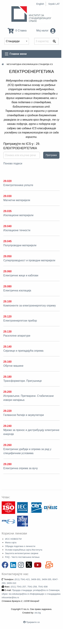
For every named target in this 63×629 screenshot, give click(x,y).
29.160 (7, 361)
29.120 (7, 316)
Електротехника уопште (18, 185)
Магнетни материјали (16, 200)
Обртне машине (13, 365)
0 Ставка (17, 30)
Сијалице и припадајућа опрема (23, 350)
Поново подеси (12, 163)
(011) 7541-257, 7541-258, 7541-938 (29, 586)
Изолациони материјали (18, 215)
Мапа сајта (10, 542)
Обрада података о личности (20, 546)
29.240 (7, 426)
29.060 (7, 271)
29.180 (7, 376)
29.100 (7, 301)
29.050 (7, 256)
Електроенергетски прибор (20, 320)
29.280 (7, 464)
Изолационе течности (16, 230)
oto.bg (37, 612)
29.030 (7, 196)
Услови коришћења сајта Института (23, 549)
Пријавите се (33, 622)
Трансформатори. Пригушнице (22, 380)
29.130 (7, 331)
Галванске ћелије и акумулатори (23, 415)
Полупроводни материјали (19, 245)
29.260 (7, 445)
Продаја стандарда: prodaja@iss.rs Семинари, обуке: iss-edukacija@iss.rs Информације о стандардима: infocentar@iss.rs (31, 594)
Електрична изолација (17, 290)
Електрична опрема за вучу (20, 468)
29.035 (7, 211)
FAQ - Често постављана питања (22, 557)
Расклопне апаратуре (16, 335)
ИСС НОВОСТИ (13, 539)
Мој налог (45, 30)
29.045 (7, 241)
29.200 (7, 391)
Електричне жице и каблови (20, 275)
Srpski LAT (54, 4)
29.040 (7, 226)
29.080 (7, 286)
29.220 (7, 410)
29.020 (7, 181)
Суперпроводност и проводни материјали (29, 260)
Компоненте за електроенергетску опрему (29, 305)
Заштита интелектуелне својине (21, 553)
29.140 (7, 346)
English (40, 4)
